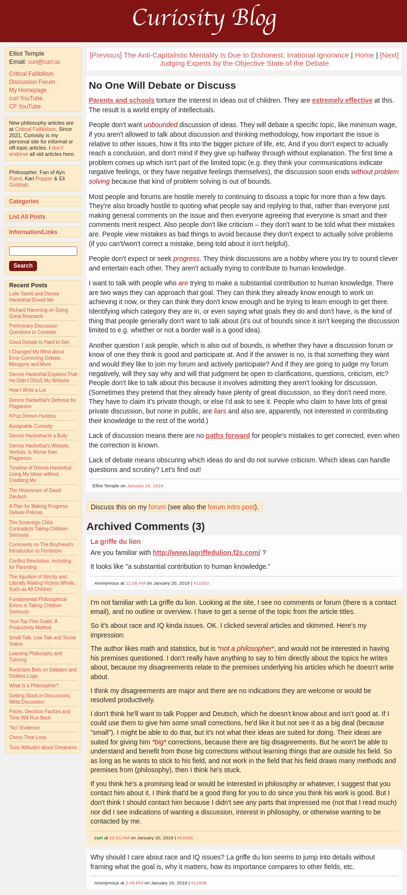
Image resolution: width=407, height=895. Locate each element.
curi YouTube (26, 98)
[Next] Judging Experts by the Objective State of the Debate (279, 59)
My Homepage (28, 90)
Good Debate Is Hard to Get (39, 342)
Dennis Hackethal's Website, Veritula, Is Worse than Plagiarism (39, 452)
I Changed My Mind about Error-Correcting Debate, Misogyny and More (36, 358)
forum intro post (231, 507)
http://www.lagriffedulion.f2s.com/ (206, 552)
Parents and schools (122, 100)
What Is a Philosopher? (34, 685)
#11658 (199, 882)
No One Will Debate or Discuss (162, 85)
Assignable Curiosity (31, 426)
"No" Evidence (24, 727)
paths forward (228, 435)
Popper (44, 178)
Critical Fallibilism (31, 74)
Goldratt (18, 185)
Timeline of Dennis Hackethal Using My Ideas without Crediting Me (40, 474)
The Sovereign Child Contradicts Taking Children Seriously (38, 529)
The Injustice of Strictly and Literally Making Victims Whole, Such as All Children (42, 583)
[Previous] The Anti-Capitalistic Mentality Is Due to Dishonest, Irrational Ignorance (219, 55)
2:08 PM (135, 882)
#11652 (201, 583)
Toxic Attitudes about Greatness (43, 747)
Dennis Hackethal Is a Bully (38, 435)
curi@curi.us (44, 62)
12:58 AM (135, 583)
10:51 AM (119, 837)
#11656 (185, 837)
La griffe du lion (115, 541)
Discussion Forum (32, 82)
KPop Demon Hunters (32, 416)
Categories (24, 201)
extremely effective (342, 100)
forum (157, 507)
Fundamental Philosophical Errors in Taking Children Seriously (38, 605)
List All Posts (27, 216)
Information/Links (33, 232)
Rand (15, 178)
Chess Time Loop (28, 737)
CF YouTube (25, 106)
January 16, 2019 (145, 485)
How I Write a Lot (27, 390)
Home (364, 55)
